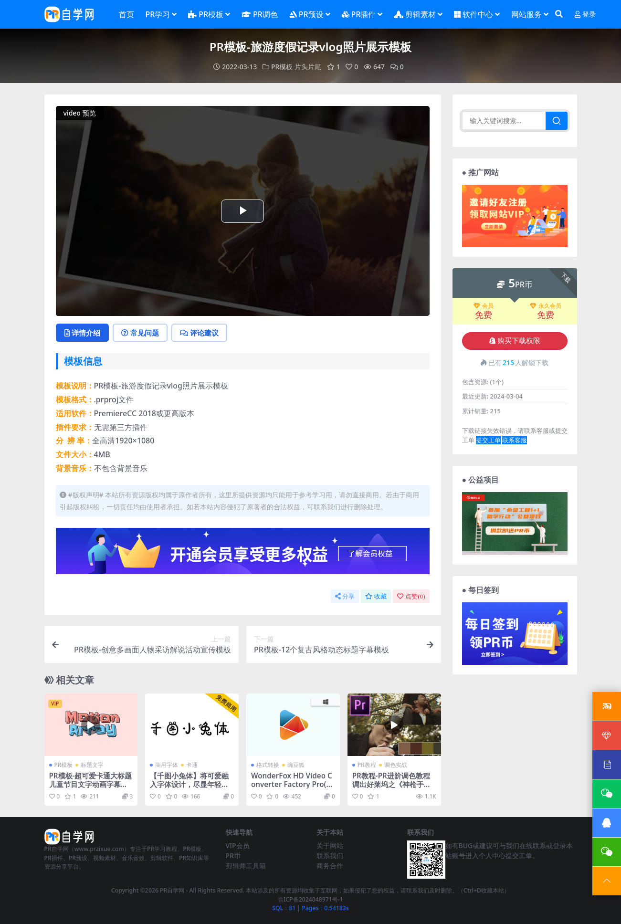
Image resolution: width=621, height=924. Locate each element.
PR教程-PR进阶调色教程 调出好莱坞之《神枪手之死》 (391, 784)
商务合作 (329, 865)
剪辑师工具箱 (246, 865)
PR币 (233, 855)
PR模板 (282, 66)
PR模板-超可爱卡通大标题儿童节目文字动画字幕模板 (90, 784)
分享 (345, 596)
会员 (484, 306)
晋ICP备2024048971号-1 (310, 899)
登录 (585, 14)
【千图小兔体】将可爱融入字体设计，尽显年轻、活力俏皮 (189, 784)
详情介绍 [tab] (82, 332)
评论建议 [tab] (199, 332)
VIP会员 (238, 845)
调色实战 (395, 765)
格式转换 (267, 765)
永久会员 (545, 306)
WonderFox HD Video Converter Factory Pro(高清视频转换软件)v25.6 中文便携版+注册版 (292, 789)
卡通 (192, 765)
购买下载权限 (514, 341)
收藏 (376, 596)
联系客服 (514, 440)
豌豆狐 (296, 765)
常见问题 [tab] (140, 332)
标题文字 (92, 765)
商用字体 (166, 765)
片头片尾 (308, 66)
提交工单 (488, 440)
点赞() (411, 596)
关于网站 (329, 845)
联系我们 (329, 855)
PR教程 (367, 765)
